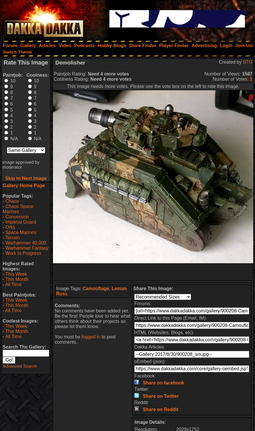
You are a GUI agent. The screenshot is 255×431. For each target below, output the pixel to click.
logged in (91, 336)
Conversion (17, 216)
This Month (16, 279)
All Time (13, 284)
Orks (10, 227)
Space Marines (20, 232)
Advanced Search (20, 366)
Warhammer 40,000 (25, 242)
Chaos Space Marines (18, 209)
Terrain (12, 237)
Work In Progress (23, 253)
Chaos (12, 201)
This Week (16, 274)
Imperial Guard (20, 222)
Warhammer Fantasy (27, 248)
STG (247, 62)
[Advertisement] (153, 272)
